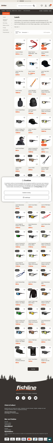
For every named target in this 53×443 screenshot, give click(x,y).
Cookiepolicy (26, 188)
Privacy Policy (38, 186)
